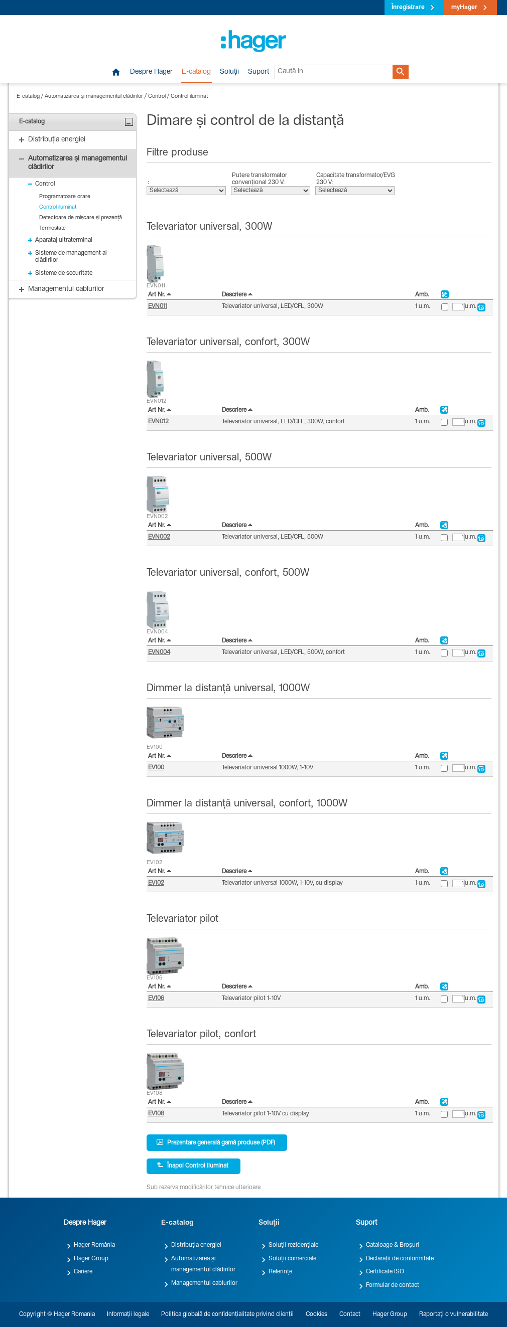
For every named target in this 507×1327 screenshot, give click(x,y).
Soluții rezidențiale (293, 1245)
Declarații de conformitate (400, 1259)
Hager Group (91, 1259)
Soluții (229, 72)
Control (157, 96)
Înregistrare (408, 8)
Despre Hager (151, 72)
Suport (258, 72)
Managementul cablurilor (204, 1283)
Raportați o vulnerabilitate (453, 1314)
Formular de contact (392, 1285)
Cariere (83, 1272)
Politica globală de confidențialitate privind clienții (227, 1314)
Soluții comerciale (292, 1259)
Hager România (94, 1245)
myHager (464, 8)
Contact (349, 1314)
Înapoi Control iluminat (192, 1165)
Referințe (280, 1272)
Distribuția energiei (196, 1245)
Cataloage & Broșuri (392, 1245)
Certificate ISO (385, 1272)
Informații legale (128, 1314)
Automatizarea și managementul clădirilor (94, 96)
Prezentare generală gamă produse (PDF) (216, 1142)
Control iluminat (189, 96)
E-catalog (196, 72)
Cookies (316, 1314)
